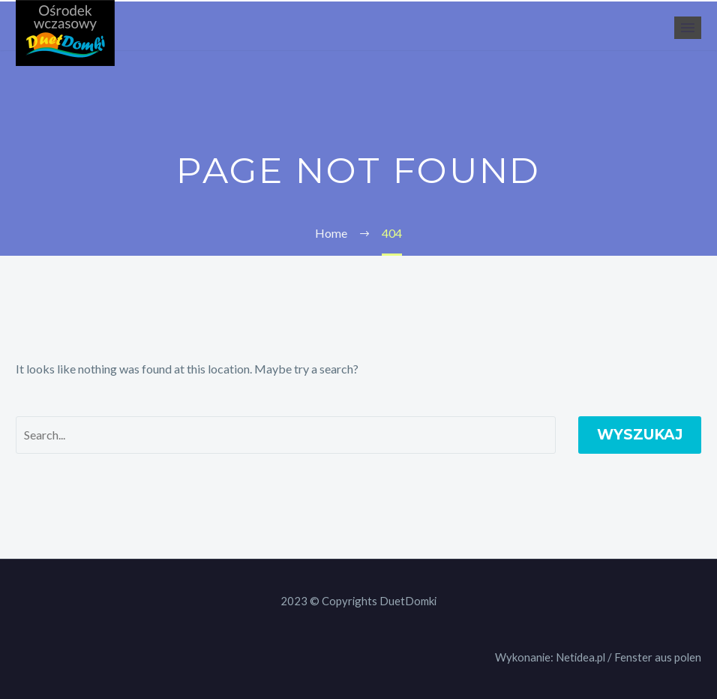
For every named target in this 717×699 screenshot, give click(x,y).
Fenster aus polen (657, 657)
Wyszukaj (639, 434)
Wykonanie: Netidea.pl (550, 657)
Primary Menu (687, 27)
